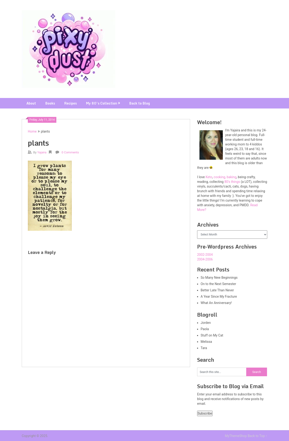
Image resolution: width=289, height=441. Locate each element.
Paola (205, 329)
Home (32, 131)
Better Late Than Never (217, 290)
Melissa (206, 341)
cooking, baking (225, 177)
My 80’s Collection (101, 103)
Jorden (206, 323)
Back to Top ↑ (257, 436)
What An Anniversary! (216, 303)
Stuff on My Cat (212, 335)
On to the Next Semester (218, 284)
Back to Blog (139, 103)
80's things (232, 182)
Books (50, 103)
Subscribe (205, 413)
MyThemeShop (236, 436)
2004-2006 (205, 259)
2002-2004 (205, 255)
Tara (204, 348)
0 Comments (70, 152)
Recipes (70, 103)
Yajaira (41, 152)
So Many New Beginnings (219, 277)
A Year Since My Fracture (219, 296)
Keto (209, 177)
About (31, 103)
